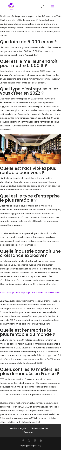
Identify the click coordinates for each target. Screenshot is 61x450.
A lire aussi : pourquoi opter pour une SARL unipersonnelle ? (30, 292)
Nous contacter (40, 428)
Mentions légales (18, 428)
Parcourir (28, 432)
